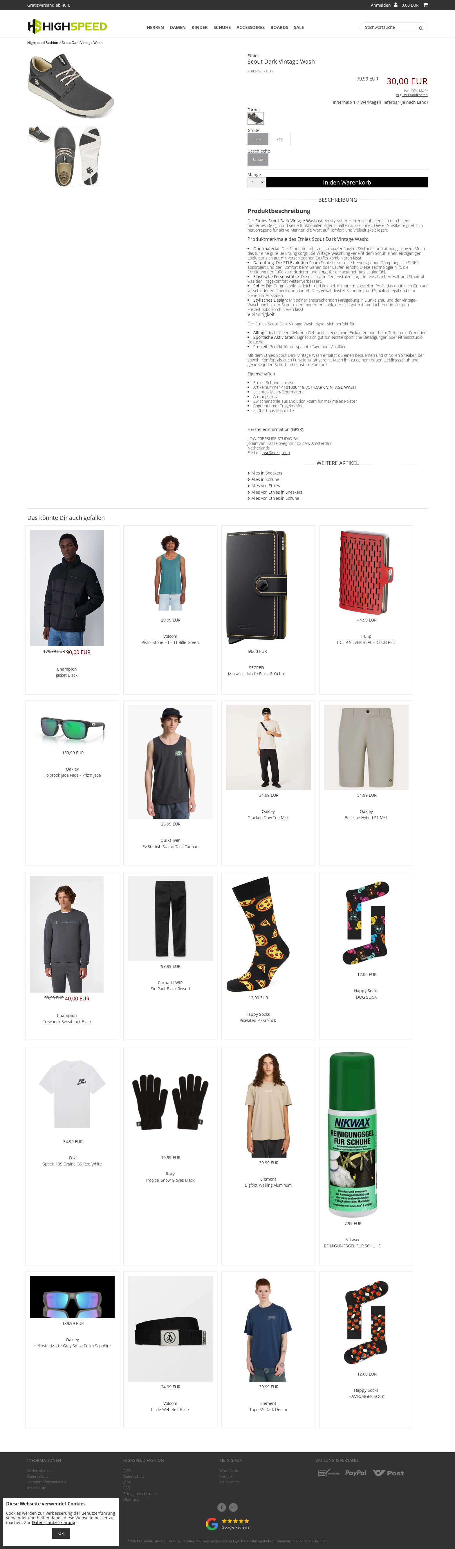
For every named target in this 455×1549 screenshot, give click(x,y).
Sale (299, 27)
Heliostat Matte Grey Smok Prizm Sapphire (72, 1346)
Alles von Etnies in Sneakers (277, 492)
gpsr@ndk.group (275, 452)
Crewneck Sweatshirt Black (66, 1021)
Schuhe (222, 27)
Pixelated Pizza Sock (258, 1020)
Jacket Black (66, 675)
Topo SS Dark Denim (268, 1409)
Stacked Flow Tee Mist (268, 817)
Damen (178, 27)
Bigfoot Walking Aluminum (268, 1185)
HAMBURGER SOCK (366, 1396)
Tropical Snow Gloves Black (170, 1180)
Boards (279, 27)
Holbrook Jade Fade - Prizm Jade (72, 775)
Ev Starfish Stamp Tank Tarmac (170, 846)
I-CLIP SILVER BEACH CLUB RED (366, 642)
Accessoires (250, 27)
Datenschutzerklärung (53, 1522)
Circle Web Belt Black (170, 1409)
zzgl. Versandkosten (412, 94)
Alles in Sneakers (267, 473)
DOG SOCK (366, 997)
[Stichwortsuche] (393, 27)
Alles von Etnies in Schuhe (275, 498)
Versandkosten (215, 1541)
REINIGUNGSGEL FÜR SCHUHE (352, 1246)
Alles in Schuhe (265, 479)
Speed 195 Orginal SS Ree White (72, 1164)
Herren (155, 27)
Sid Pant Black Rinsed (170, 988)
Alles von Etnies (266, 485)
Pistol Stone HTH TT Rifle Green (170, 642)
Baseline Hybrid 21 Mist (366, 817)
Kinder (200, 27)
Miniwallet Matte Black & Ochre (256, 673)
